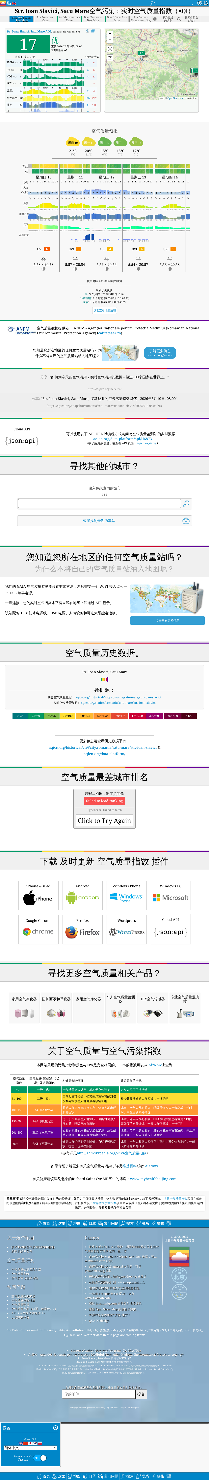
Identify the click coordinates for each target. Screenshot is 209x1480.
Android (82, 895)
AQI (29, 31)
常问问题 (16, 1287)
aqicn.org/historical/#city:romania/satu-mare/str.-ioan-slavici (118, 697)
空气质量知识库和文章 (26, 1269)
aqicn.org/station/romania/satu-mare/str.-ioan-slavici (118, 703)
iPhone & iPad (38, 895)
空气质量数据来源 (23, 1296)
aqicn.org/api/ (146, 443)
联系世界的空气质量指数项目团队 (33, 1247)
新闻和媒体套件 (21, 1251)
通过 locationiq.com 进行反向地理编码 (115, 1303)
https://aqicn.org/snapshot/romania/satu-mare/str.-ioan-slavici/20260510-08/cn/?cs (104, 406)
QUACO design (99, 1321)
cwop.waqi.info (134, 1282)
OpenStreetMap (175, 98)
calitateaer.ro (109, 333)
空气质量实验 (20, 1274)
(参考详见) (104, 1115)
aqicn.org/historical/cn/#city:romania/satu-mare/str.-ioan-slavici (103, 747)
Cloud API (171, 928)
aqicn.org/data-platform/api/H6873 (122, 438)
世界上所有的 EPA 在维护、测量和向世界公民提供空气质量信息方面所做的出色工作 (122, 1249)
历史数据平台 (20, 1317)
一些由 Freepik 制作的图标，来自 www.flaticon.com (109, 1296)
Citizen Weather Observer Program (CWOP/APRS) (106, 1350)
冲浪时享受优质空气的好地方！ (110, 1315)
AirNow (154, 1064)
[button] (141, 55)
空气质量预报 (20, 1304)
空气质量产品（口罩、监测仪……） (34, 1309)
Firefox (82, 929)
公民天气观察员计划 (102, 1282)
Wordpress (126, 929)
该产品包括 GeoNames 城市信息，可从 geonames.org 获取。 (113, 1268)
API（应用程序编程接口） (28, 1313)
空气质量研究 (21, 1260)
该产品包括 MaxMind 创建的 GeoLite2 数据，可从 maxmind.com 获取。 (121, 1259)
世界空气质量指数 (175, 1199)
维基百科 (129, 1165)
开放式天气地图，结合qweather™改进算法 (117, 1276)
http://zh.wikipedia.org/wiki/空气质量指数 (111, 1153)
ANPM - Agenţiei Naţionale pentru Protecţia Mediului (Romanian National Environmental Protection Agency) (105, 1354)
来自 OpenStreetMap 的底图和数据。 (114, 1309)
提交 (141, 1393)
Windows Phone (126, 895)
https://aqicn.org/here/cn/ (104, 389)
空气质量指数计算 (23, 1300)
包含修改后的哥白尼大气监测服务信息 (114, 1288)
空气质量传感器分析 (24, 1278)
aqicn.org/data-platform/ (104, 753)
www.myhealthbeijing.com (153, 1178)
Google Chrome (38, 929)
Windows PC (171, 895)
